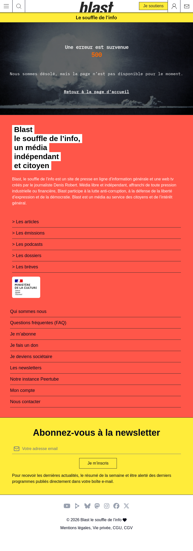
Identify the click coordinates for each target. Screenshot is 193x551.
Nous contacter (25, 401)
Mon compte (22, 390)
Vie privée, (103, 528)
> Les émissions (28, 233)
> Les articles (25, 221)
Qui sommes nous (28, 311)
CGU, (118, 528)
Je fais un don (24, 345)
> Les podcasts (27, 244)
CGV (128, 528)
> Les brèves (25, 266)
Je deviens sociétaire (31, 356)
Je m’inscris (98, 463)
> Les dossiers (26, 255)
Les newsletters (25, 367)
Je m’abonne (23, 334)
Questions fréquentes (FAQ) (38, 322)
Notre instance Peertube (34, 379)
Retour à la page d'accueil (96, 91)
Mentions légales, (76, 528)
